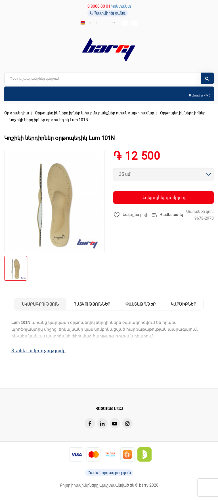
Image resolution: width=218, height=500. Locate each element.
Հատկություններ (92, 304)
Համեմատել (167, 214)
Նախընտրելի (131, 214)
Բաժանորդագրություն (109, 472)
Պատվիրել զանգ (107, 13)
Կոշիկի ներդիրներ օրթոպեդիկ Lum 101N (48, 120)
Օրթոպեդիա (16, 113)
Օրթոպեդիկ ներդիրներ (183, 113)
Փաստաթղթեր (140, 304)
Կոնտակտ (121, 6)
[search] (109, 78)
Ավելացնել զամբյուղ (163, 197)
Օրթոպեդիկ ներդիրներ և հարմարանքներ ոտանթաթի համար (94, 113)
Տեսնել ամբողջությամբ (38, 350)
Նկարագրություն (40, 304)
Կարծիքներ (183, 304)
